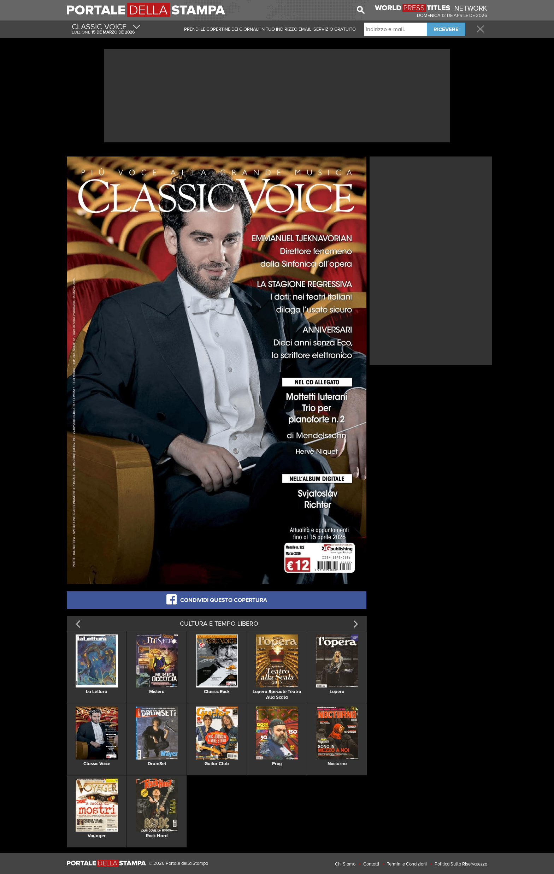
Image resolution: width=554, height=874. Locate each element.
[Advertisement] (277, 95)
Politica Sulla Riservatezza (461, 864)
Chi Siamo (345, 864)
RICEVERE (446, 29)
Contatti (371, 864)
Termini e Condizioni (407, 864)
